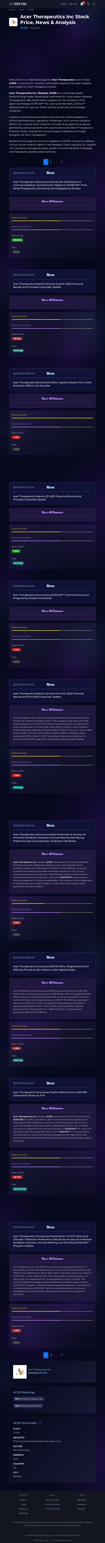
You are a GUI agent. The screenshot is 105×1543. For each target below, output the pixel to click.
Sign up (72, 3)
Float (17, 1429)
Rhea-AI (24, 1508)
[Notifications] (81, 3)
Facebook (81, 1504)
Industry (19, 1437)
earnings (18, 350)
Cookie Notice (52, 1504)
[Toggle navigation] (94, 4)
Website (18, 1455)
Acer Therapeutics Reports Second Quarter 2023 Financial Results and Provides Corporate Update (48, 285)
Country (18, 1464)
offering (18, 1060)
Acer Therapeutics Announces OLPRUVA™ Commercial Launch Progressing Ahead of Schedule (51, 596)
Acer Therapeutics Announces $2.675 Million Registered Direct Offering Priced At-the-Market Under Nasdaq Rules (51, 968)
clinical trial (20, 1189)
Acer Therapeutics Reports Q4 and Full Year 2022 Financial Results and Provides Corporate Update (48, 695)
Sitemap (23, 1513)
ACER (24, 27)
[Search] (88, 4)
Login (63, 3)
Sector (17, 1446)
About (23, 1500)
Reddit (81, 1508)
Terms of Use (52, 1500)
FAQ (23, 1504)
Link (15, 1459)
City (15, 1472)
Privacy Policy (52, 1508)
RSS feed (81, 1500)
